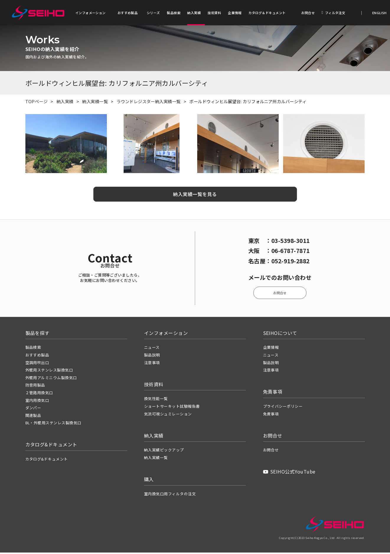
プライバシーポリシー (283, 407)
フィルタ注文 (333, 12)
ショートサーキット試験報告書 (172, 407)
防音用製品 (35, 386)
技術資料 (214, 12)
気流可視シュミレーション (168, 415)
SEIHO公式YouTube (289, 473)
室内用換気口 (37, 402)
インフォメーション (90, 12)
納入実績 (194, 12)
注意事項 (152, 364)
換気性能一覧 (156, 400)
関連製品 (33, 417)
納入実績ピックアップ (164, 451)
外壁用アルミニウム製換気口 (51, 379)
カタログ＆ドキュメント (266, 12)
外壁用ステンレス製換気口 (49, 371)
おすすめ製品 (128, 12)
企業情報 (234, 12)
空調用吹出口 (37, 364)
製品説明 (152, 356)
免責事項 (271, 415)
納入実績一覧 (95, 103)
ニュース (152, 349)
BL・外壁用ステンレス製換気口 (53, 424)
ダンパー (33, 409)
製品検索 (173, 12)
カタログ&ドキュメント (46, 460)
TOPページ (36, 103)
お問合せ (308, 12)
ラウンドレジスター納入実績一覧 (149, 103)
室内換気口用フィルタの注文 (170, 495)
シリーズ (153, 12)
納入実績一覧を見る (195, 195)
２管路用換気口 (39, 394)
